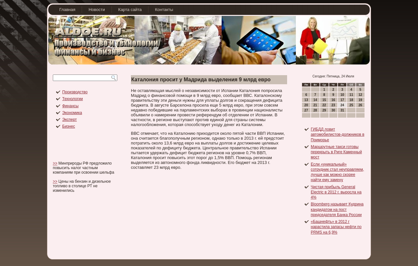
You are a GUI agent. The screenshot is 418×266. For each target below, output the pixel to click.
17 (342, 100)
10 (342, 95)
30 (333, 110)
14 (315, 100)
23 (333, 105)
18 (351, 100)
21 (315, 105)
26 (360, 105)
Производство (74, 92)
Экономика (72, 112)
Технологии (72, 99)
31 (342, 110)
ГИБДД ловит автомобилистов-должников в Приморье (337, 134)
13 (306, 100)
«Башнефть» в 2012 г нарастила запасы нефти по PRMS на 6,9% (336, 227)
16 (333, 100)
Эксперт (69, 119)
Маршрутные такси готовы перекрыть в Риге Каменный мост (336, 152)
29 (324, 110)
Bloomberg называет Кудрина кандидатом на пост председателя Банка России (337, 209)
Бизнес (68, 126)
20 (306, 105)
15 (324, 100)
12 (360, 95)
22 (324, 105)
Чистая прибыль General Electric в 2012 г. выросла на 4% (336, 192)
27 (306, 110)
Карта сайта (130, 9)
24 (342, 105)
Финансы (70, 106)
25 (351, 105)
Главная (67, 9)
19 (360, 100)
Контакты (164, 9)
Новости (96, 9)
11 (351, 95)
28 (315, 110)
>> (55, 163)
